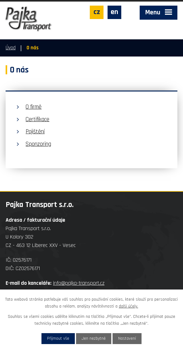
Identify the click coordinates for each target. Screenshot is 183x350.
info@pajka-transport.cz (78, 283)
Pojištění (35, 132)
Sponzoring (38, 144)
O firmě (33, 107)
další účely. (128, 306)
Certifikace (37, 119)
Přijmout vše (58, 338)
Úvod (11, 47)
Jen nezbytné (94, 338)
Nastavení (127, 338)
